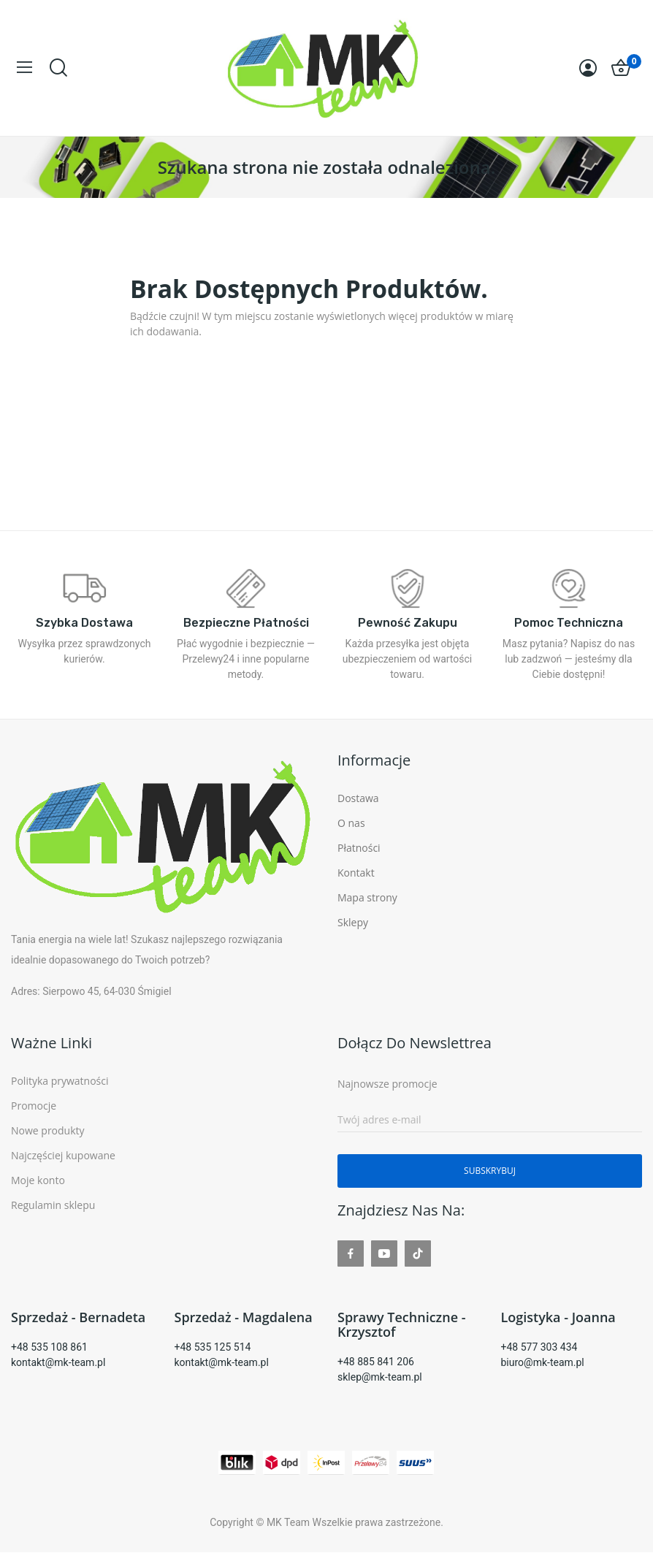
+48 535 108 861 (49, 1347)
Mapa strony (367, 897)
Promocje (33, 1106)
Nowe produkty (48, 1130)
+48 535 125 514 (213, 1347)
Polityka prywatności (60, 1081)
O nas (351, 823)
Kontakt (356, 872)
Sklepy (352, 922)
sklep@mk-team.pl (379, 1377)
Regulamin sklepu (53, 1205)
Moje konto (38, 1180)
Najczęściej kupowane (63, 1155)
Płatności (359, 848)
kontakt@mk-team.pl (58, 1362)
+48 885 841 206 (375, 1361)
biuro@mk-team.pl (542, 1362)
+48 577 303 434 (539, 1347)
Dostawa (358, 798)
